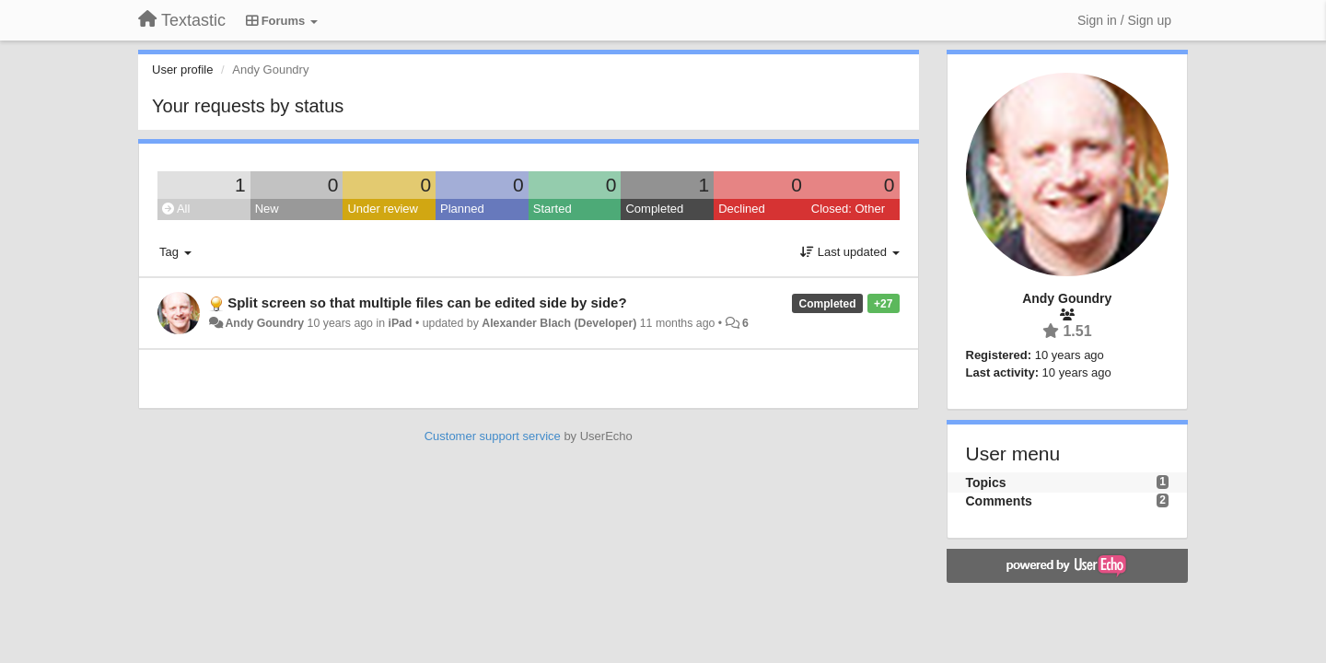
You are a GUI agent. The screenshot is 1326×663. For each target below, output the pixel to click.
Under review (382, 208)
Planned (462, 208)
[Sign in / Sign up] (1124, 20)
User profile (182, 69)
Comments (999, 501)
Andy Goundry (264, 323)
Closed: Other (848, 208)
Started (552, 208)
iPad (400, 323)
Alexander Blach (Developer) (559, 323)
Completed (654, 208)
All (176, 208)
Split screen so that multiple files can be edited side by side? (426, 302)
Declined (741, 208)
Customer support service (493, 436)
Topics (986, 482)
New (267, 208)
